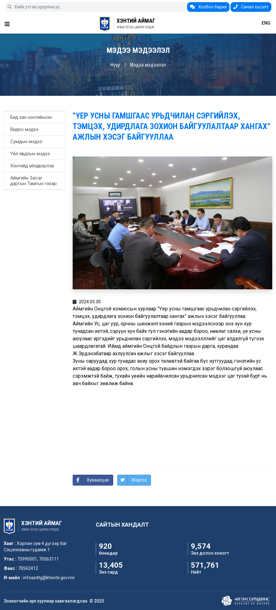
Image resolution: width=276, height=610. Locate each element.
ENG (266, 23)
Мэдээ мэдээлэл (148, 65)
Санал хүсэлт (251, 6)
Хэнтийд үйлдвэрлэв (32, 166)
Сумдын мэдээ (26, 141)
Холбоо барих (208, 6)
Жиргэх (139, 479)
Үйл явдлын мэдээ (30, 153)
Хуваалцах (98, 479)
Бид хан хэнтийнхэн (31, 117)
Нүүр (115, 65)
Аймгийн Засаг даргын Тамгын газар (33, 180)
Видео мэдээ (24, 129)
